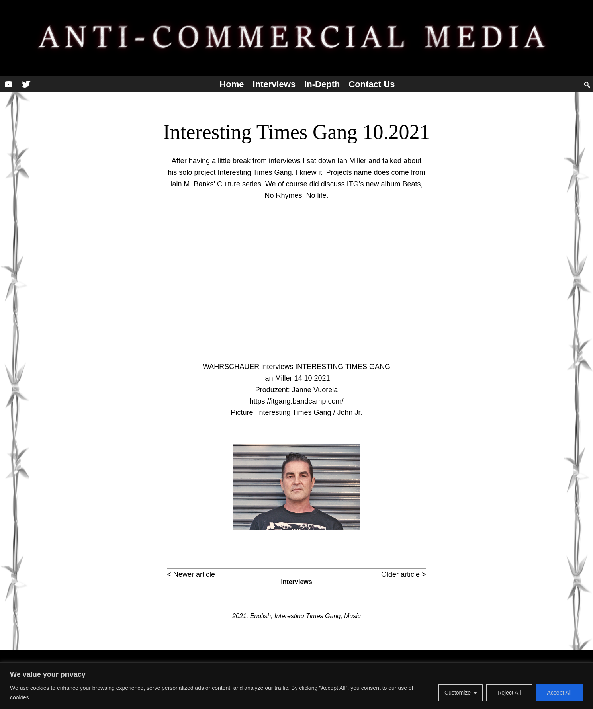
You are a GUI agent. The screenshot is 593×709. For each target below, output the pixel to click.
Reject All (509, 692)
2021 (239, 616)
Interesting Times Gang (307, 616)
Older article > (403, 574)
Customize (457, 692)
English (260, 616)
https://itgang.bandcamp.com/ (296, 401)
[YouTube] (8, 84)
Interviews (274, 84)
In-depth (322, 84)
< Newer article (191, 574)
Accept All (559, 692)
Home (231, 84)
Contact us (371, 84)
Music (352, 616)
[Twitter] (26, 84)
